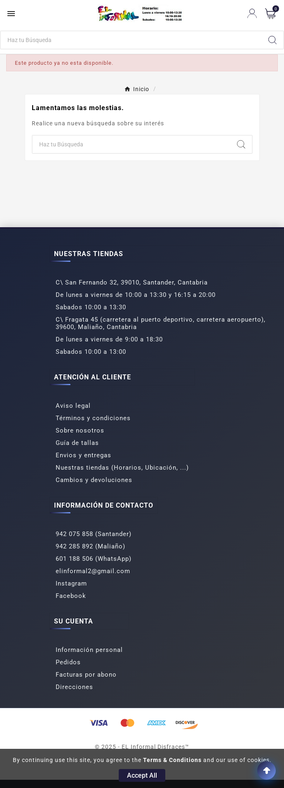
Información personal (89, 650)
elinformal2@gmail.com (93, 571)
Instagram (71, 583)
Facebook (71, 596)
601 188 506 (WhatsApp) (93, 558)
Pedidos (68, 662)
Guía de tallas (77, 443)
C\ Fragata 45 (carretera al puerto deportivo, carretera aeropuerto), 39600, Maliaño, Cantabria (160, 323)
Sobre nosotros (80, 430)
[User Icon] (252, 13)
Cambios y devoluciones (94, 480)
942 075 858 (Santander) (93, 534)
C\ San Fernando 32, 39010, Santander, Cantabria (132, 282)
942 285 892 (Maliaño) (90, 546)
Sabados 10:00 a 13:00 (91, 351)
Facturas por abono (86, 674)
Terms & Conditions (172, 760)
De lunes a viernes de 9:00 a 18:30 (109, 339)
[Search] (272, 40)
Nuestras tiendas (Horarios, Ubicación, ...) (122, 467)
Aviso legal (73, 405)
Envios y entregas (83, 455)
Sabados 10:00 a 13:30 (91, 307)
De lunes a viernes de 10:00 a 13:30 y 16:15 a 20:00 (136, 295)
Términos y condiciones (93, 418)
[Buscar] (131, 40)
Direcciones (74, 687)
